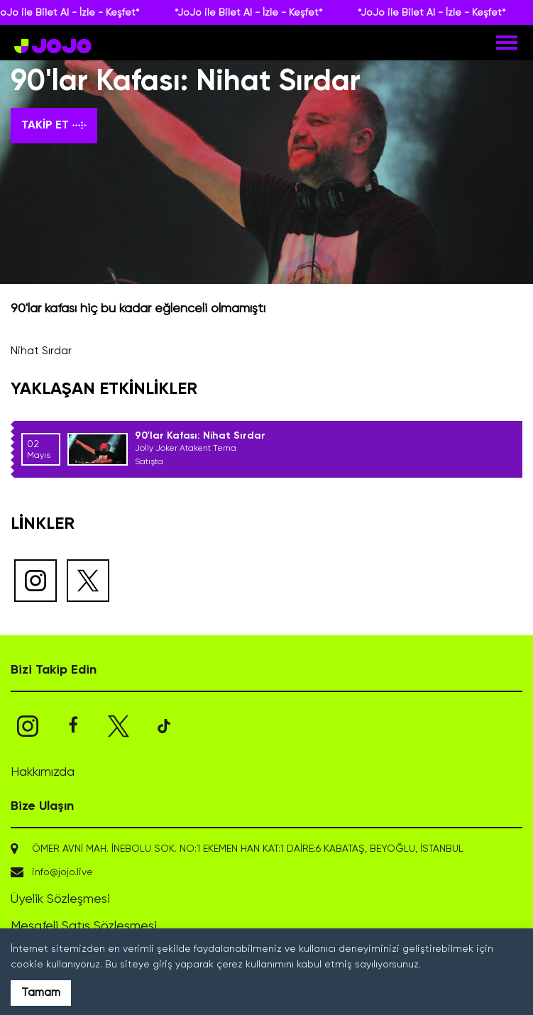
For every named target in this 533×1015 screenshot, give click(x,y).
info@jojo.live (62, 872)
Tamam (40, 993)
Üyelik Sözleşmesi (60, 899)
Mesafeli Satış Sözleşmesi (84, 926)
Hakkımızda (43, 772)
